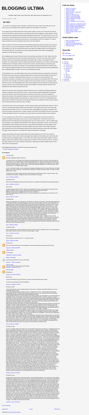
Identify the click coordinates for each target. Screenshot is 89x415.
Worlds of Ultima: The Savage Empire (75, 27)
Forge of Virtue (69, 13)
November (68, 66)
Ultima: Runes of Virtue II (72, 29)
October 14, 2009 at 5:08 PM (13, 274)
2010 (65, 62)
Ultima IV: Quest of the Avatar (73, 18)
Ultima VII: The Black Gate (72, 14)
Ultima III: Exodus (70, 20)
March (67, 76)
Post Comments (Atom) (15, 412)
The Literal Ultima (70, 41)
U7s (66, 73)
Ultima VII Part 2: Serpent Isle (73, 12)
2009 (65, 63)
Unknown (8, 155)
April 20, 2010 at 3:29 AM (12, 324)
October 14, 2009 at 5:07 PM (13, 267)
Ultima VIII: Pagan (70, 9)
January (68, 77)
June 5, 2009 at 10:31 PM (12, 184)
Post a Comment (6, 405)
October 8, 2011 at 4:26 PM (13, 372)
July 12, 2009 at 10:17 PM (12, 233)
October (68, 68)
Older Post (57, 409)
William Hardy (9, 257)
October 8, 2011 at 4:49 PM (13, 402)
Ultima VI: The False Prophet (73, 16)
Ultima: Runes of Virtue (71, 30)
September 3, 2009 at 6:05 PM (13, 255)
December (68, 65)
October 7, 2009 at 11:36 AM (13, 262)
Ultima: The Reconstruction (72, 40)
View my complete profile (68, 55)
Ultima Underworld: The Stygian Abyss (75, 25)
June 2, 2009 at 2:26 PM (12, 177)
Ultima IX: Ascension (71, 8)
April (67, 74)
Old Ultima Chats (70, 45)
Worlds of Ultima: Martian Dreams (74, 26)
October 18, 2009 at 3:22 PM (13, 284)
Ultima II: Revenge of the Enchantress (75, 21)
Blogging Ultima (23, 8)
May (67, 69)
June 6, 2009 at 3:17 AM (12, 196)
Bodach (8, 243)
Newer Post (5, 409)
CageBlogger (67, 53)
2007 (65, 81)
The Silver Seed (70, 11)
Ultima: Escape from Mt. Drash (73, 31)
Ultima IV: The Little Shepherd (73, 43)
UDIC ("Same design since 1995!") (74, 44)
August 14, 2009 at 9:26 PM (13, 247)
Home (31, 409)
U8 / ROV (67, 71)
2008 (65, 79)
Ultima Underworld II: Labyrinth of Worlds (76, 24)
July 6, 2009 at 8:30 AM (12, 224)
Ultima (67, 22)
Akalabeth (68, 33)
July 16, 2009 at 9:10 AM (12, 240)
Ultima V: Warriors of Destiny (73, 17)
